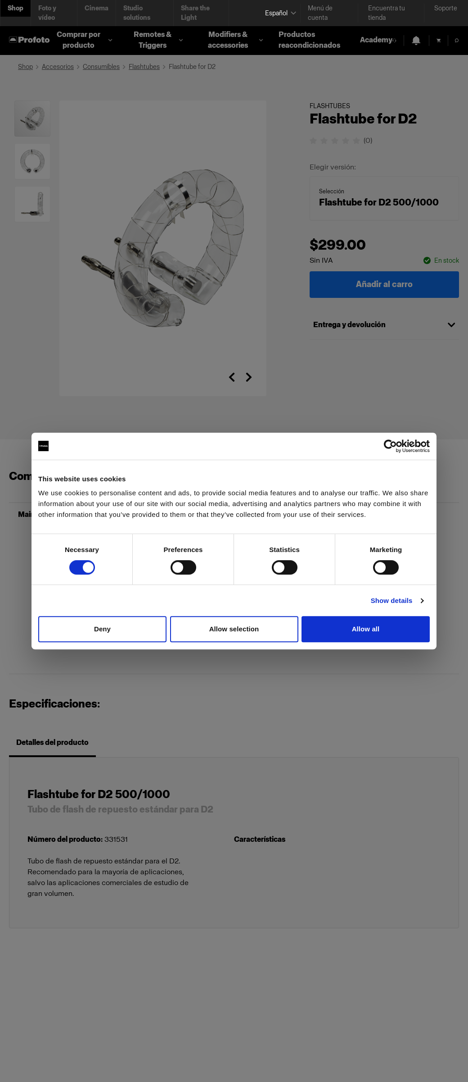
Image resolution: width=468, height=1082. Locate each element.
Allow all (366, 629)
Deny (102, 629)
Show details (392, 600)
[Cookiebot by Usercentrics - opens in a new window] (390, 446)
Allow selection (234, 629)
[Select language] (279, 13)
